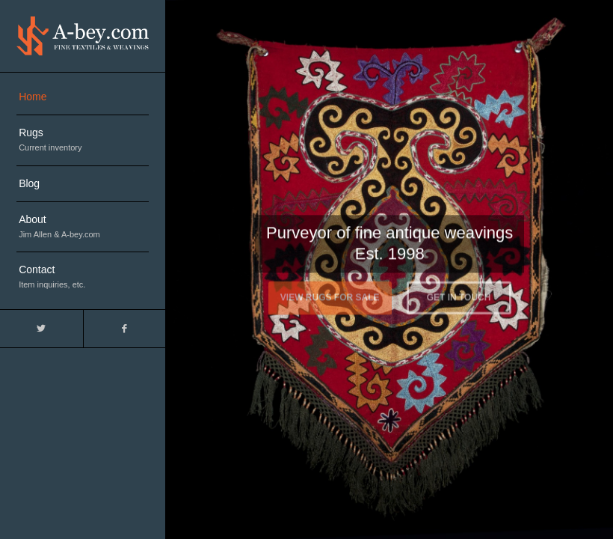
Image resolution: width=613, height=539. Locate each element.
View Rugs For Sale (330, 295)
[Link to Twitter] (41, 328)
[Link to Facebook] (124, 328)
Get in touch (459, 295)
